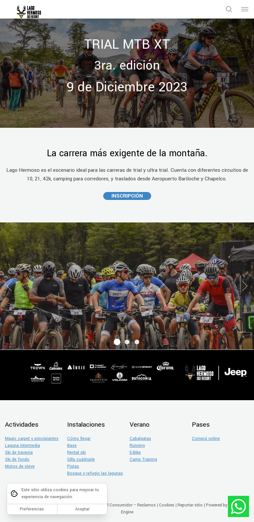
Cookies (166, 505)
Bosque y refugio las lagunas (95, 473)
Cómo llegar (79, 439)
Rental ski (76, 452)
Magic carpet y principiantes (32, 439)
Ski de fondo (17, 459)
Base (72, 446)
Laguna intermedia (22, 446)
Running (137, 446)
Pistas (73, 466)
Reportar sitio (190, 505)
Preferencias (32, 509)
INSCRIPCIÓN (127, 196)
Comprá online (206, 439)
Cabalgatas (140, 439)
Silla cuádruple (81, 459)
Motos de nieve (20, 466)
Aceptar (82, 509)
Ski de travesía (19, 452)
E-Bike (135, 452)
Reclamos (146, 505)
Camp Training (143, 459)
